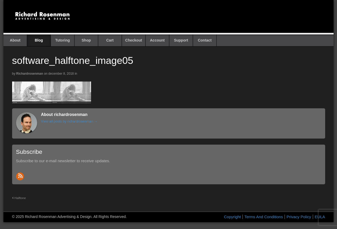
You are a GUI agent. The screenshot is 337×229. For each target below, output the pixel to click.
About (15, 40)
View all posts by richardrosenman (69, 121)
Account (157, 40)
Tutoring (62, 40)
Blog (39, 40)
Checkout (133, 40)
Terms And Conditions (263, 217)
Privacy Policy (298, 217)
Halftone (19, 198)
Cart (109, 40)
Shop (86, 40)
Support (181, 40)
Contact (204, 40)
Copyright (232, 217)
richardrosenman (29, 73)
